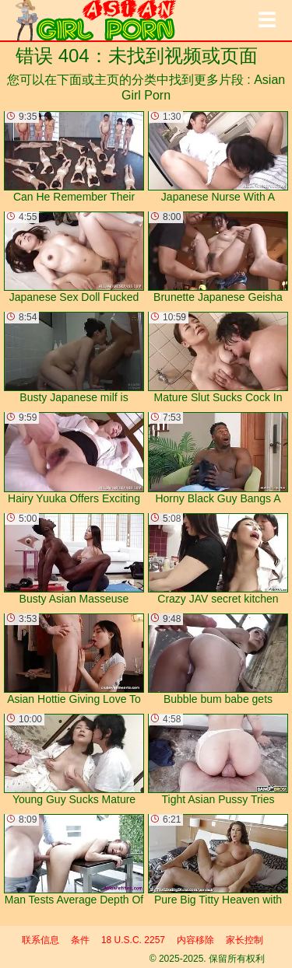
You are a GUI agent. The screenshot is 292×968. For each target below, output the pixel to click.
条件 (80, 940)
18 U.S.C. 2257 (133, 940)
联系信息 (40, 940)
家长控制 (244, 940)
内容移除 (195, 940)
